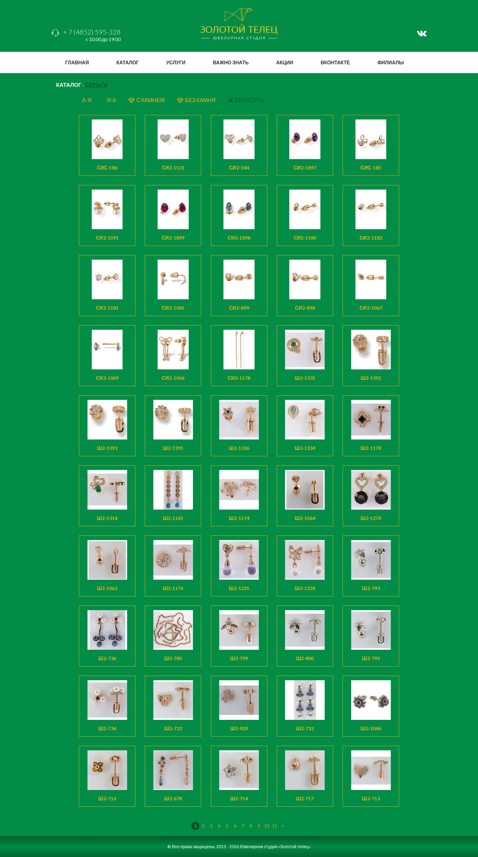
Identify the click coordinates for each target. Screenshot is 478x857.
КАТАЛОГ (68, 84)
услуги (175, 62)
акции (284, 62)
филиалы (390, 62)
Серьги (96, 84)
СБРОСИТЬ (247, 100)
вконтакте (335, 62)
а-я (86, 100)
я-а (111, 100)
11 (274, 825)
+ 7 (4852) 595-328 (86, 32)
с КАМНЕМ (146, 100)
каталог (127, 62)
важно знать (230, 62)
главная (77, 62)
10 (266, 825)
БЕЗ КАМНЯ (197, 100)
